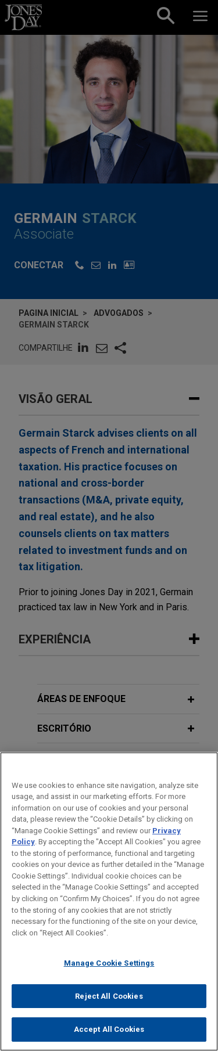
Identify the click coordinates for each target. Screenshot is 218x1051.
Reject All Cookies (108, 1004)
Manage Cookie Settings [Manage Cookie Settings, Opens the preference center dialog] (109, 972)
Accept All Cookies (109, 1038)
